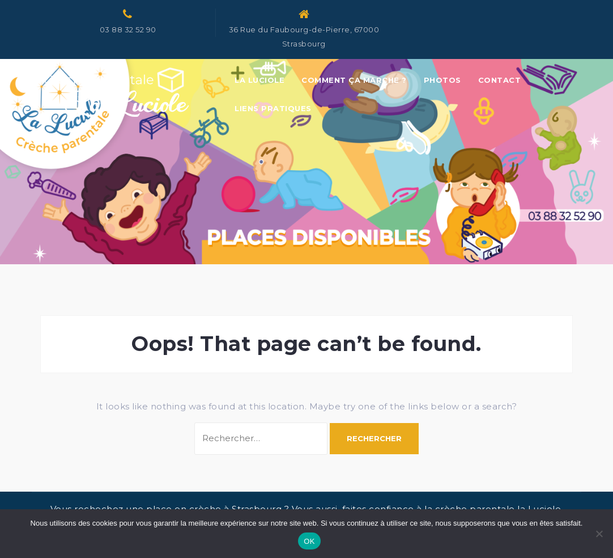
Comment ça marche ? (354, 79)
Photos (442, 79)
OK (309, 541)
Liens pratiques (273, 108)
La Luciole (259, 79)
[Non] (599, 533)
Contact (499, 79)
